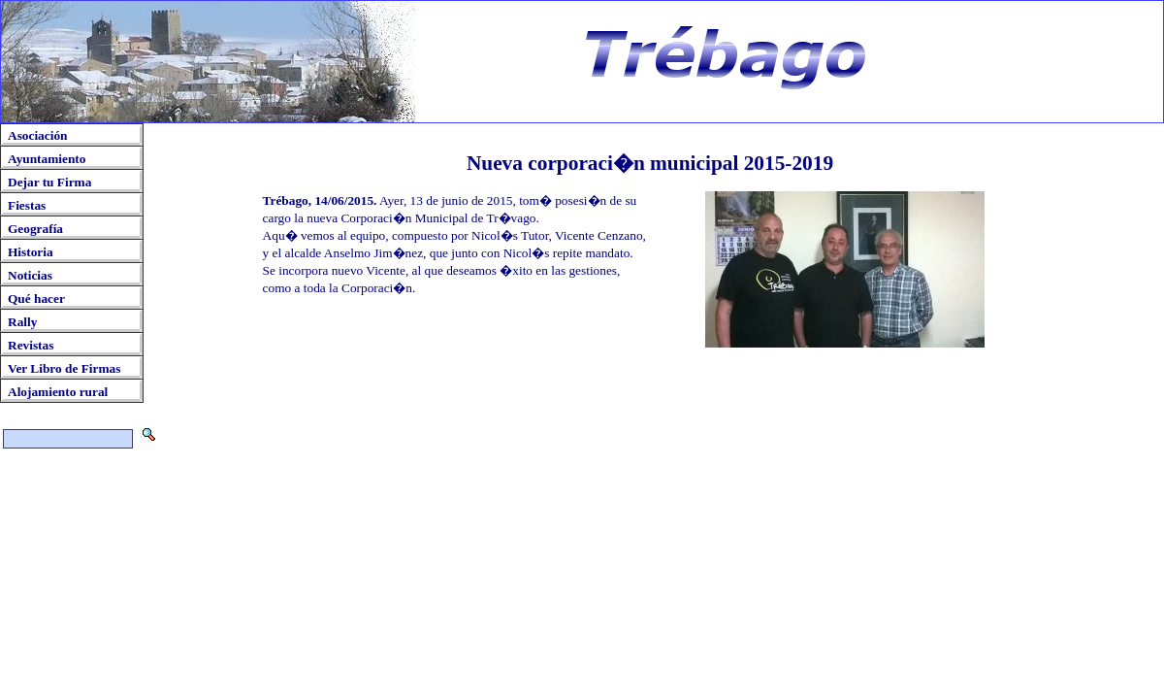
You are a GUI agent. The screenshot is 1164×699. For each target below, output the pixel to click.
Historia (30, 252)
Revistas (30, 345)
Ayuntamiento (46, 158)
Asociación (37, 135)
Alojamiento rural (58, 391)
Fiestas (27, 205)
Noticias (30, 275)
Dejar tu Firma (49, 182)
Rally (22, 322)
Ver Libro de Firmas (64, 368)
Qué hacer (36, 298)
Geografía (35, 228)
